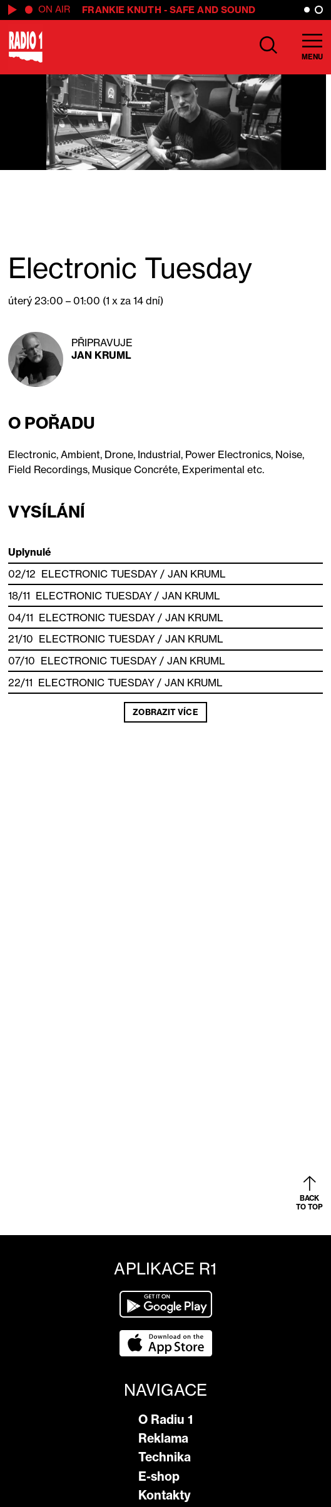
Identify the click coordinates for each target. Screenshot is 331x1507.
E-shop (159, 1476)
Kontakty (164, 1495)
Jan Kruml (101, 355)
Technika (164, 1456)
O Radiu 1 (165, 1419)
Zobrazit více (165, 712)
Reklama (163, 1438)
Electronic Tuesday (99, 574)
